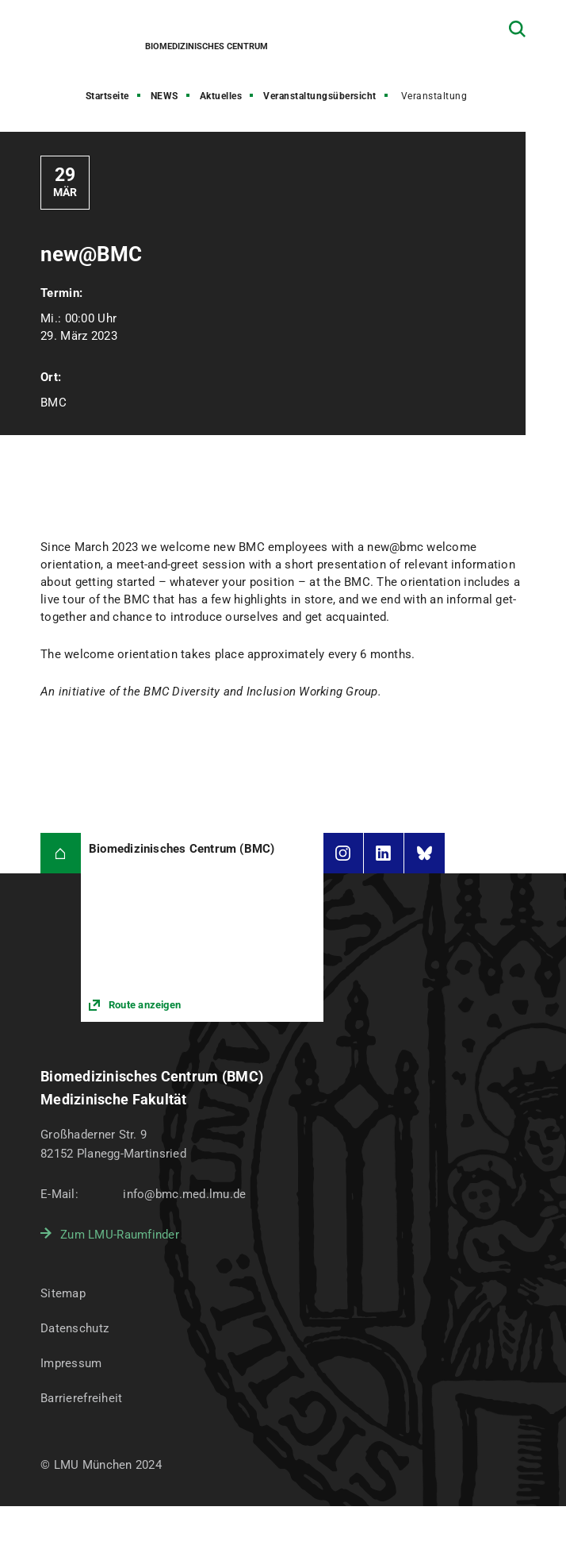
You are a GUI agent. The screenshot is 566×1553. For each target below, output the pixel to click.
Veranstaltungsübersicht (320, 96)
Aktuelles (221, 96)
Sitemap (63, 1293)
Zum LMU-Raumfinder (119, 1234)
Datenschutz (74, 1328)
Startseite (107, 96)
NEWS (164, 96)
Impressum (71, 1363)
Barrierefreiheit (81, 1398)
